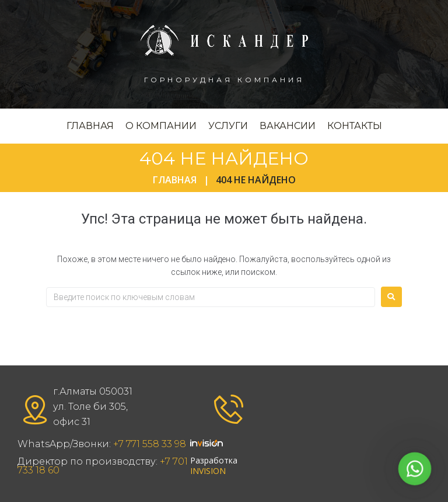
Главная (175, 179)
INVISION (208, 470)
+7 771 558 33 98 (149, 443)
